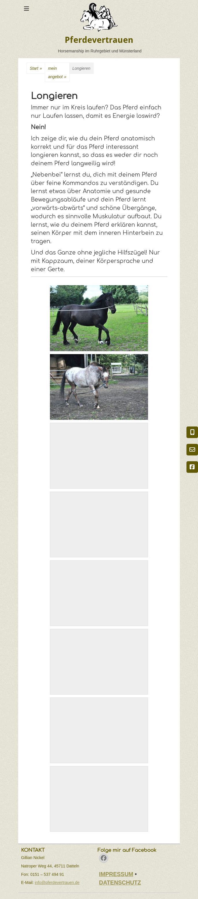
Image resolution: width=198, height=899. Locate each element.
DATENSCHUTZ (120, 882)
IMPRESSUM (116, 874)
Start (36, 68)
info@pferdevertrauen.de (57, 882)
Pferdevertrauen (99, 40)
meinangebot (57, 73)
